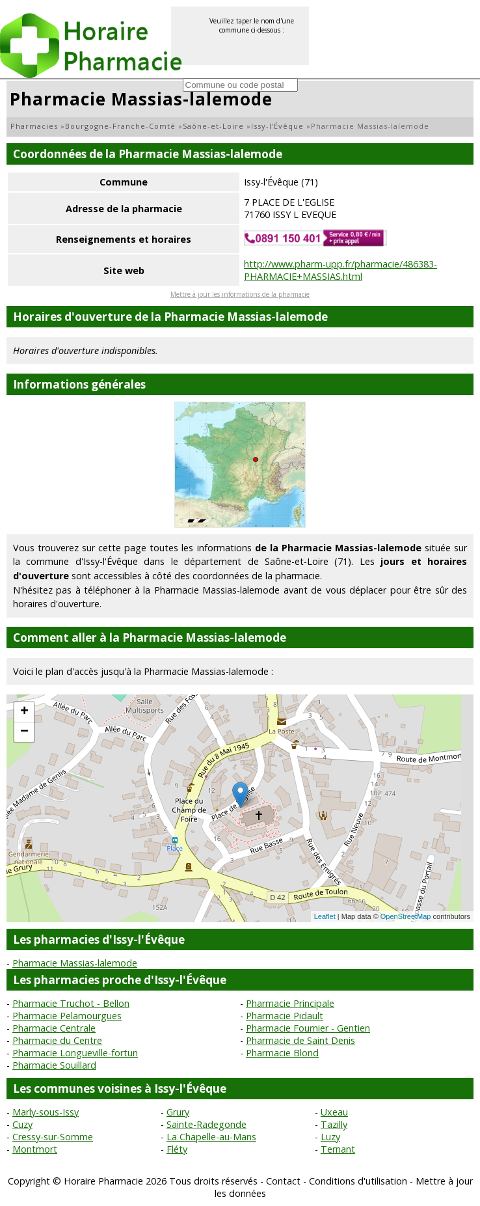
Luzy (330, 1137)
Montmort (34, 1149)
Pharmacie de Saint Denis (300, 1040)
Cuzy (22, 1124)
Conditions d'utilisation (358, 1181)
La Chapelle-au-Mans (211, 1137)
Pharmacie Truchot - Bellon (70, 1003)
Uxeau (334, 1112)
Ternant (338, 1149)
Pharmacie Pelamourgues (67, 1015)
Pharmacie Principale (290, 1003)
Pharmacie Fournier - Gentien (308, 1028)
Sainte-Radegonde (207, 1124)
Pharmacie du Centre (57, 1040)
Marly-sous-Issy (45, 1112)
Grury (178, 1112)
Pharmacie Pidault (284, 1015)
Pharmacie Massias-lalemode (74, 963)
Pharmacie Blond (282, 1053)
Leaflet (325, 916)
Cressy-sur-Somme (52, 1137)
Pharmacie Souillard (54, 1065)
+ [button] (24, 712)
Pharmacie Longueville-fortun (75, 1053)
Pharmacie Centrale (54, 1028)
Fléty (177, 1149)
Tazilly (334, 1124)
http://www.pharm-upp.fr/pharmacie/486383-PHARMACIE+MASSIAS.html (340, 270)
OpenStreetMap (405, 916)
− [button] (24, 732)
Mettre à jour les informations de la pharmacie (240, 294)
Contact (283, 1181)
